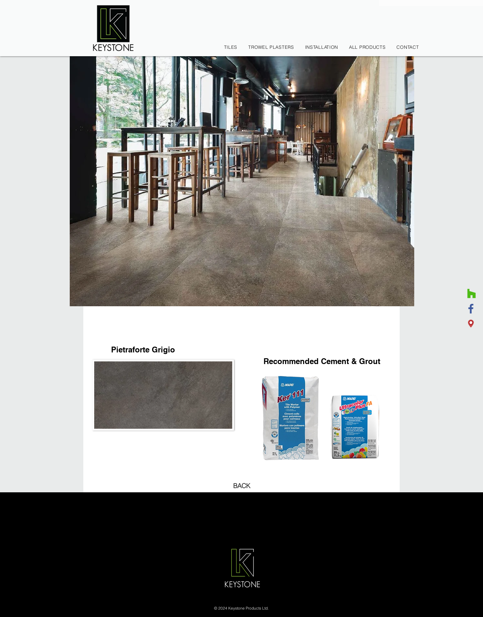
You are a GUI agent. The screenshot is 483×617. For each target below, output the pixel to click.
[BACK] (241, 485)
